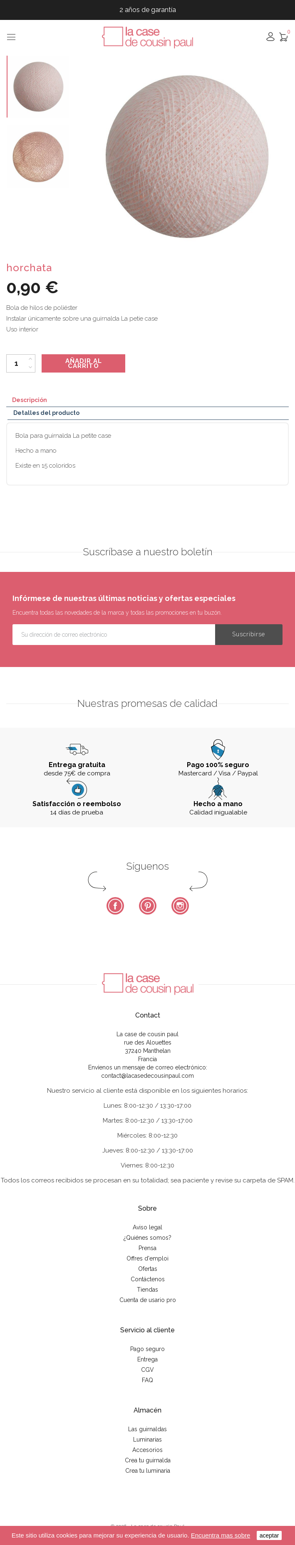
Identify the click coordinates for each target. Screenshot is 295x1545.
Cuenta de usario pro (147, 1300)
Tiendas (147, 1289)
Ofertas (147, 1268)
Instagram (180, 906)
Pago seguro (147, 1349)
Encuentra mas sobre (220, 1535)
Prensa (147, 1248)
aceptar (269, 1535)
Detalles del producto (46, 413)
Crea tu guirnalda (148, 1460)
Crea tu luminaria (147, 1470)
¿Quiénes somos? (147, 1237)
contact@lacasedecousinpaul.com (147, 1075)
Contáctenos (148, 1279)
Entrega (147, 1359)
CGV (147, 1369)
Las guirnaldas (147, 1429)
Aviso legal (147, 1227)
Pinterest (147, 906)
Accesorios (147, 1450)
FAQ (147, 1380)
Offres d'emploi (147, 1258)
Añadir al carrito (83, 363)
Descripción (29, 400)
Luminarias (147, 1439)
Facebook (115, 906)
